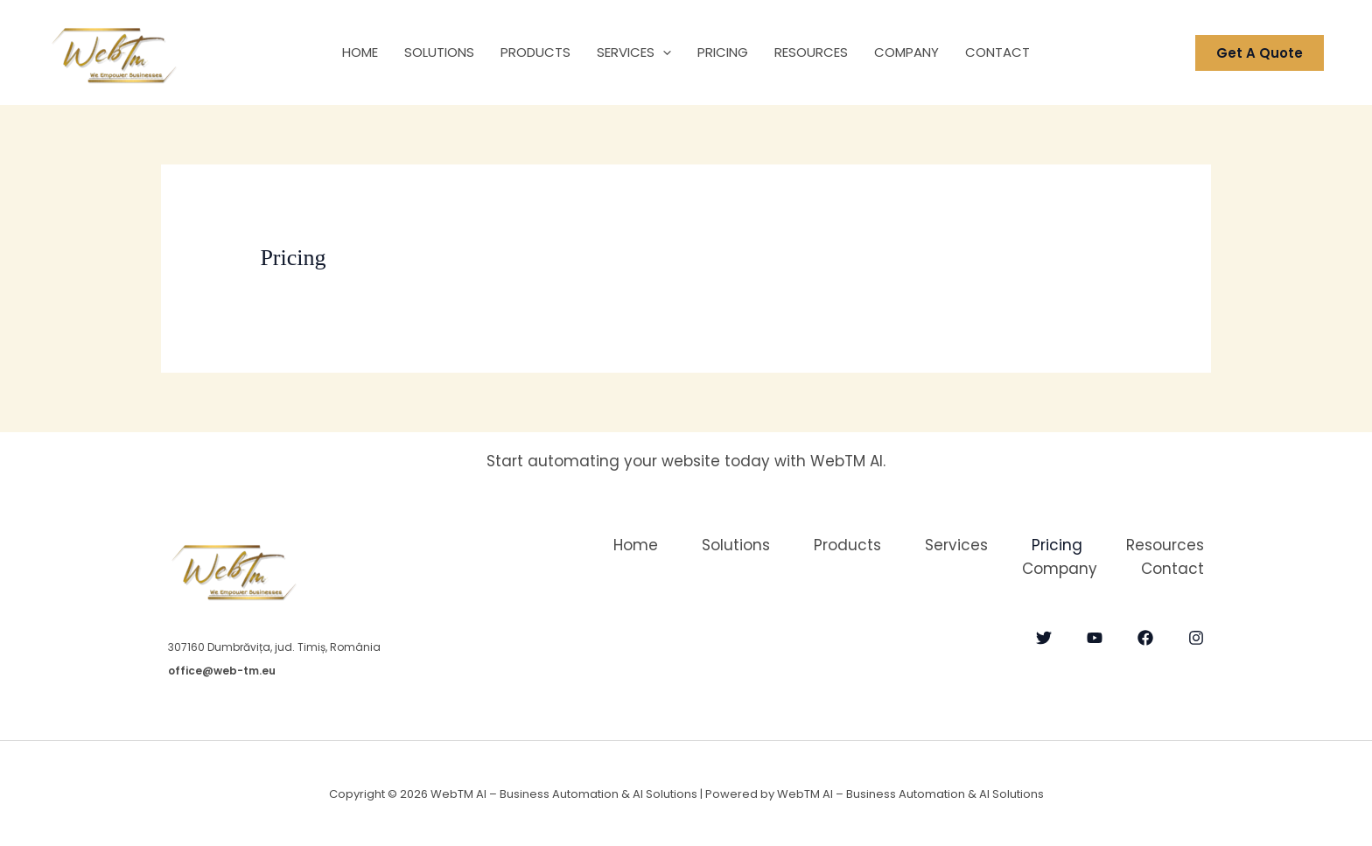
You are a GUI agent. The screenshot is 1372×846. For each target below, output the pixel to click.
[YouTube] (1094, 638)
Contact (997, 52)
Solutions (439, 52)
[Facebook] (1145, 638)
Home (360, 52)
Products (535, 52)
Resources (811, 52)
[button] (662, 52)
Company (906, 52)
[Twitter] (1044, 638)
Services (634, 52)
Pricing (722, 52)
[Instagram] (1196, 638)
